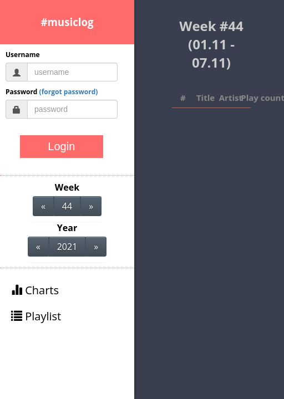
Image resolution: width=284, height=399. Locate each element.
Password (52, 91)
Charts (35, 290)
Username (23, 54)
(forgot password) (68, 91)
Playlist (36, 316)
